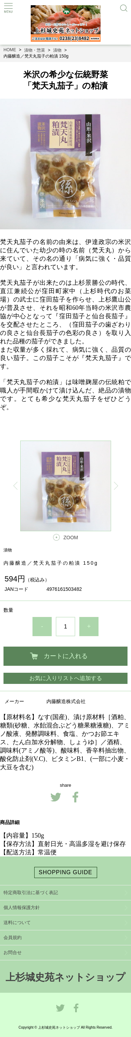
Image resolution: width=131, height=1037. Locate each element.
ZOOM (71, 537)
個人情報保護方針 (21, 907)
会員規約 (12, 937)
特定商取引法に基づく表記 (30, 892)
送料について (17, 922)
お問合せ (12, 952)
